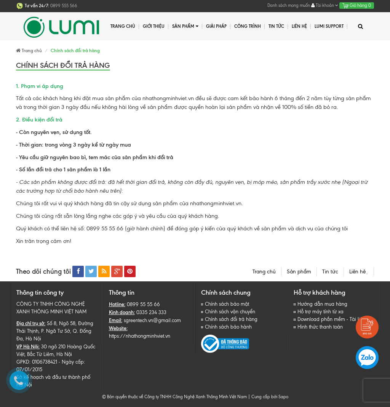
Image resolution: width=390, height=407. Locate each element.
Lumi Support (329, 26)
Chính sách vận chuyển (230, 311)
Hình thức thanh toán (320, 327)
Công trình (247, 26)
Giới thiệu (154, 26)
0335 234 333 (151, 312)
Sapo (283, 396)
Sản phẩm (185, 26)
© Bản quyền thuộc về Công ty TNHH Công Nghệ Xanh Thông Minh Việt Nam (174, 396)
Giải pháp (216, 26)
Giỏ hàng (356, 5)
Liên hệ (299, 26)
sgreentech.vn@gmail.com (152, 320)
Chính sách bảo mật (227, 304)
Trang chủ (264, 271)
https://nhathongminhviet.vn (139, 336)
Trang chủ (122, 26)
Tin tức (276, 26)
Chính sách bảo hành (228, 327)
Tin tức (330, 271)
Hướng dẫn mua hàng (322, 304)
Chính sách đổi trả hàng (231, 319)
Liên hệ (358, 271)
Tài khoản (324, 5)
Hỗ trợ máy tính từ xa (320, 311)
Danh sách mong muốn (288, 5)
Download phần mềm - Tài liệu (331, 319)
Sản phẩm (299, 271)
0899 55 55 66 (143, 304)
